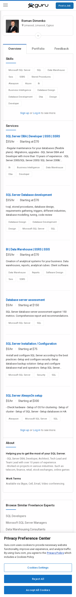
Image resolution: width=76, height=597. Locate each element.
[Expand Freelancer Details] (38, 36)
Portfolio (38, 48)
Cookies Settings (37, 567)
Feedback (62, 48)
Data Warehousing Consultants (25, 529)
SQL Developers (16, 516)
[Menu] (5, 5)
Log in (36, 113)
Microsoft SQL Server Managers (26, 522)
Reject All (38, 578)
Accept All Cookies (38, 590)
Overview (14, 48)
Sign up (24, 113)
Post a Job (65, 5)
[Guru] (38, 6)
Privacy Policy (55, 552)
